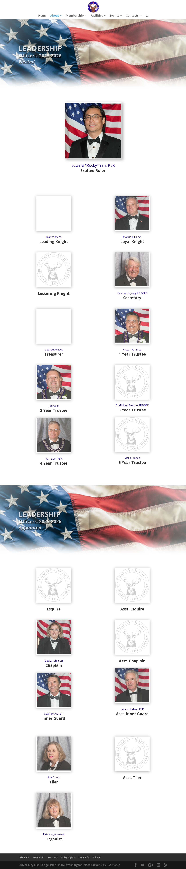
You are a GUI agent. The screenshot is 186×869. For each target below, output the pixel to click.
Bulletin (97, 857)
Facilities (96, 16)
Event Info (83, 857)
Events (114, 16)
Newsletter (38, 857)
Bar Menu (52, 857)
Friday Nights (68, 857)
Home (42, 16)
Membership (75, 16)
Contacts (132, 16)
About (54, 16)
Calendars (24, 857)
